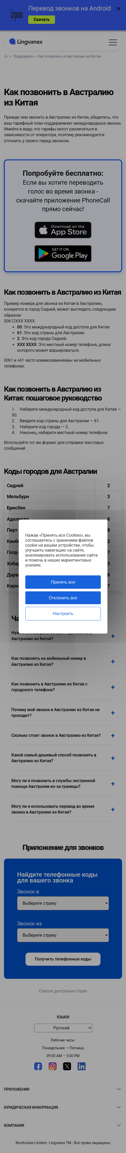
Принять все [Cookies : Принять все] (63, 582)
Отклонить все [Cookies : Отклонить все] (63, 598)
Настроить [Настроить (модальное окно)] (63, 613)
